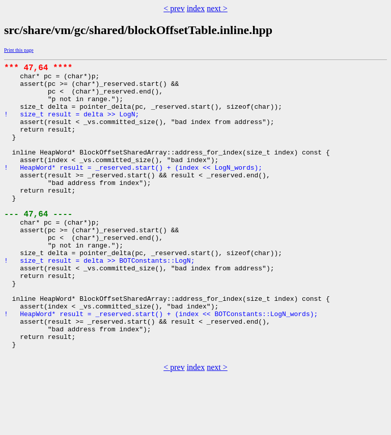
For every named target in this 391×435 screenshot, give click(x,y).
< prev (173, 8)
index (196, 8)
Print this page (19, 50)
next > (217, 8)
